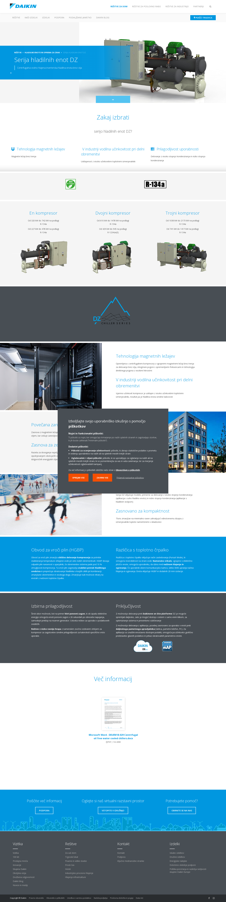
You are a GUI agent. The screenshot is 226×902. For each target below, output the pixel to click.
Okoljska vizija (19, 873)
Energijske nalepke (178, 861)
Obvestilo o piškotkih (55, 898)
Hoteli (68, 869)
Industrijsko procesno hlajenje (79, 873)
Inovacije (17, 865)
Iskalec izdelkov (177, 853)
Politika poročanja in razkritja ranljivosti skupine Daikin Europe (188, 870)
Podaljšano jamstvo (80, 17)
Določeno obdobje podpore (183, 865)
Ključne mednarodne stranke (130, 861)
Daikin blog (102, 17)
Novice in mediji (20, 885)
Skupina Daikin (19, 869)
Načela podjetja (101, 898)
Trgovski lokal (71, 857)
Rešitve (16, 17)
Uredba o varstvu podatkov (79, 898)
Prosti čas (69, 865)
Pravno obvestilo (36, 898)
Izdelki (46, 17)
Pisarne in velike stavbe (76, 861)
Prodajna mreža (20, 861)
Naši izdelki (31, 17)
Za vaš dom (70, 853)
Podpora (59, 17)
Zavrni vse (102, 477)
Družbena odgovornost (24, 877)
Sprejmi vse (78, 477)
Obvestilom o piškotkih (128, 470)
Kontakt (121, 853)
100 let (16, 857)
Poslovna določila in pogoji (121, 898)
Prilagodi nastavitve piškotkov (130, 477)
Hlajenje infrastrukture (75, 877)
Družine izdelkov (177, 857)
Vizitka (16, 853)
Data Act (139, 898)
